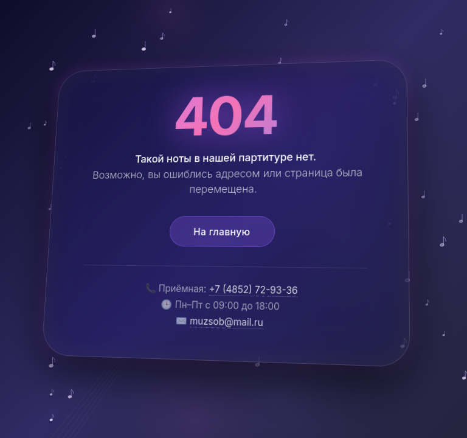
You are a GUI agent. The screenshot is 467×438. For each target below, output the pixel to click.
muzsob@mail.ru (226, 321)
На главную (222, 231)
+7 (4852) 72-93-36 (253, 289)
